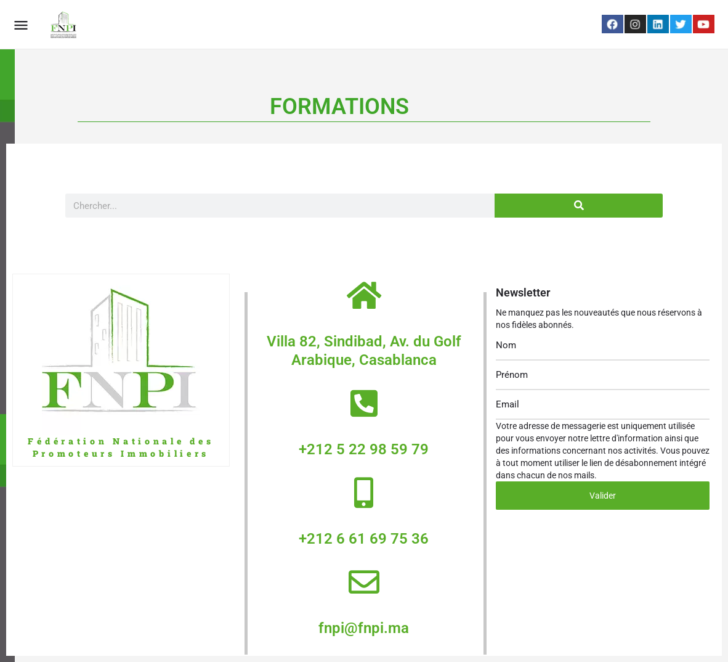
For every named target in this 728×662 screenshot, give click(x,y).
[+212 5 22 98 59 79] (364, 403)
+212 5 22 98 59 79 (364, 449)
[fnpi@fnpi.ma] (364, 581)
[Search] (579, 206)
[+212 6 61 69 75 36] (364, 492)
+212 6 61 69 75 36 (364, 538)
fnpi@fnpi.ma (363, 628)
